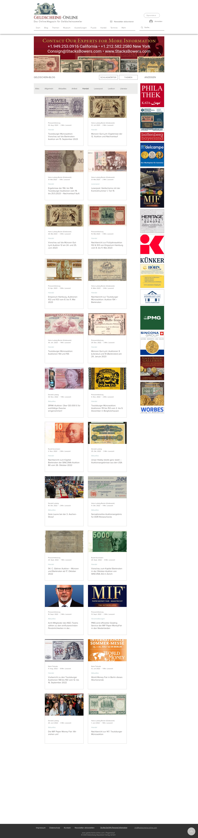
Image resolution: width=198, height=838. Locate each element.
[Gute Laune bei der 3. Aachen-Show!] (64, 487)
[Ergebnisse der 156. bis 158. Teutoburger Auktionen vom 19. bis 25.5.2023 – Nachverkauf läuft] (64, 161)
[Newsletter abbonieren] (122, 21)
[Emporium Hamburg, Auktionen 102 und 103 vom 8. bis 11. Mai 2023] (64, 270)
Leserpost (98, 88)
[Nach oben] (191, 831)
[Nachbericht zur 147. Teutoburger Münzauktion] (107, 705)
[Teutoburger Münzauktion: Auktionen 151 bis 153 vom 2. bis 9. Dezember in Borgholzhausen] (107, 379)
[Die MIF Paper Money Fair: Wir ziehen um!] (64, 705)
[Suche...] (151, 27)
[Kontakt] (67, 827)
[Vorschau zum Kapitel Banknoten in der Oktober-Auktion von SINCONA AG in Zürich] (107, 542)
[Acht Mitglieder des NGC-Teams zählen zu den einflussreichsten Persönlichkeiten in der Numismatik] (64, 596)
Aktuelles (62, 88)
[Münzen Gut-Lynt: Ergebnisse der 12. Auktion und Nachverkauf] (107, 107)
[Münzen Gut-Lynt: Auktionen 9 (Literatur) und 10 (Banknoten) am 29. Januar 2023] (107, 324)
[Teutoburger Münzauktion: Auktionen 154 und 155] (64, 324)
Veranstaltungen (98, 619)
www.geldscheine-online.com (93, 833)
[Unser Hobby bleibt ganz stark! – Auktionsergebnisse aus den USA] (107, 433)
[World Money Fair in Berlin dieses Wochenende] (107, 650)
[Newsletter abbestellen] (84, 827)
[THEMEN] (128, 77)
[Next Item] (159, 54)
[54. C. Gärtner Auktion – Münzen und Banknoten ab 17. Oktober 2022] (64, 542)
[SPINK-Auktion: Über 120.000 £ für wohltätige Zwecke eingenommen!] (64, 379)
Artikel (74, 88)
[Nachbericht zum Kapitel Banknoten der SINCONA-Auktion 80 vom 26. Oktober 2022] (64, 433)
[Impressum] (40, 827)
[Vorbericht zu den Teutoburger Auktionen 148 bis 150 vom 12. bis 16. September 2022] (64, 650)
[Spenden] (152, 15)
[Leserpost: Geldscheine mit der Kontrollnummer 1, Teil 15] (107, 161)
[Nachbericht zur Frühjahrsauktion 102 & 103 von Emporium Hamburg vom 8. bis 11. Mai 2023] (107, 216)
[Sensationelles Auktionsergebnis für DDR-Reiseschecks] (107, 487)
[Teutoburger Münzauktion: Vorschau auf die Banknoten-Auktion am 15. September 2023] (64, 107)
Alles (37, 88)
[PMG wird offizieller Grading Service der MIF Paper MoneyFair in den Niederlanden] (107, 596)
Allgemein (49, 88)
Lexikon (111, 88)
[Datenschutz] (55, 827)
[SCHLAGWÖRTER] (108, 77)
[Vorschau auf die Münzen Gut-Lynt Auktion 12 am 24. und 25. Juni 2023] (64, 216)
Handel (85, 88)
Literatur (123, 88)
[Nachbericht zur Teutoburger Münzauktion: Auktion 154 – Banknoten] (107, 270)
